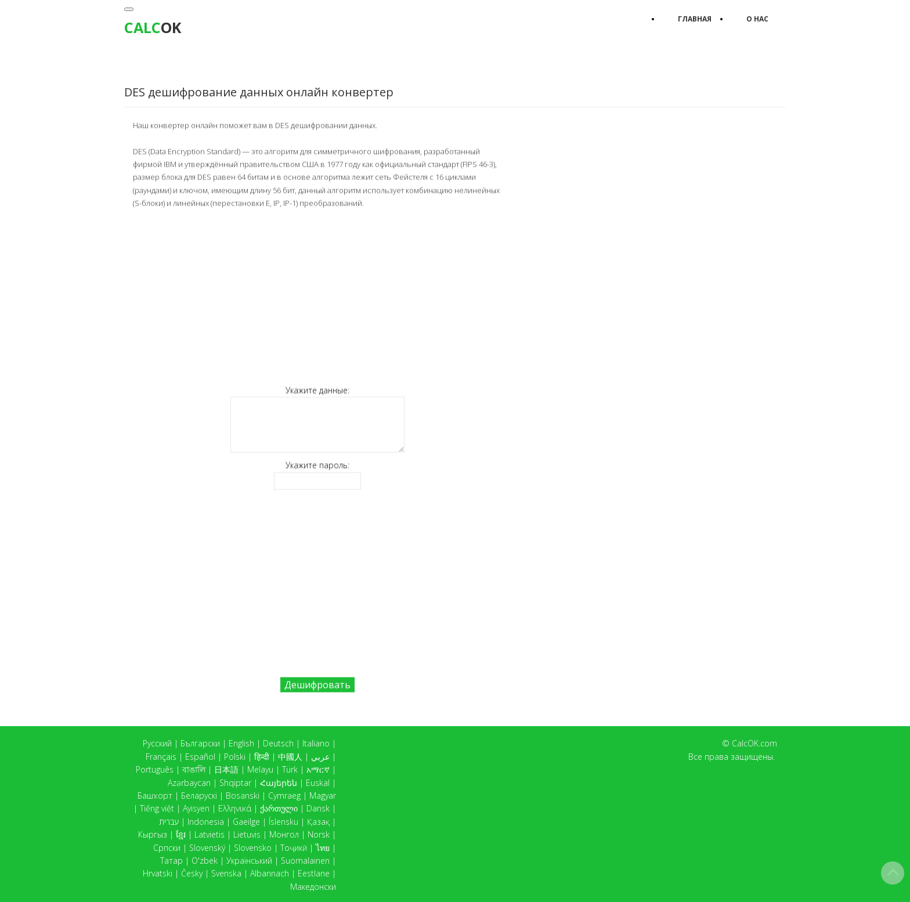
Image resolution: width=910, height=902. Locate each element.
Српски (166, 847)
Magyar (322, 795)
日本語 (226, 769)
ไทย (323, 847)
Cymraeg (284, 795)
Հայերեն (278, 782)
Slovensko (253, 847)
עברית (169, 821)
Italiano (316, 743)
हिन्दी (261, 756)
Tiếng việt (157, 808)
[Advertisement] (317, 296)
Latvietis (209, 834)
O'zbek (205, 860)
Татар (171, 860)
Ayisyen (196, 808)
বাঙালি (193, 769)
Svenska (226, 873)
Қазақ (318, 821)
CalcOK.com (754, 743)
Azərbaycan (189, 782)
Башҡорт (155, 795)
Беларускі (199, 795)
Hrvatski (157, 873)
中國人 (290, 756)
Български (200, 743)
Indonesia (205, 821)
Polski (234, 756)
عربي (320, 756)
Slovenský (207, 847)
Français (161, 756)
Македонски (313, 886)
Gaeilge (246, 821)
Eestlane (314, 873)
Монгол (284, 834)
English (241, 743)
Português (155, 769)
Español (200, 756)
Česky (192, 873)
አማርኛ (318, 769)
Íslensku (283, 821)
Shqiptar (235, 782)
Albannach (269, 873)
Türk (290, 769)
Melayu (260, 769)
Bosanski (242, 795)
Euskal (318, 782)
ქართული (279, 808)
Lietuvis (247, 834)
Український (249, 860)
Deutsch (278, 743)
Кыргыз (152, 834)
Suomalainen (305, 860)
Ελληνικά (234, 808)
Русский (157, 743)
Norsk (319, 834)
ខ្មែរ (181, 834)
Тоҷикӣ (293, 847)
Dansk (318, 808)
